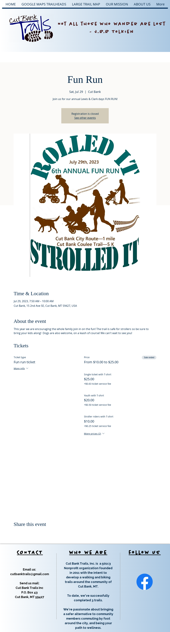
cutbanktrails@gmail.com (29, 574)
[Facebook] (144, 582)
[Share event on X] (23, 533)
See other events (85, 118)
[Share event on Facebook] (15, 533)
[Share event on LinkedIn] (32, 533)
